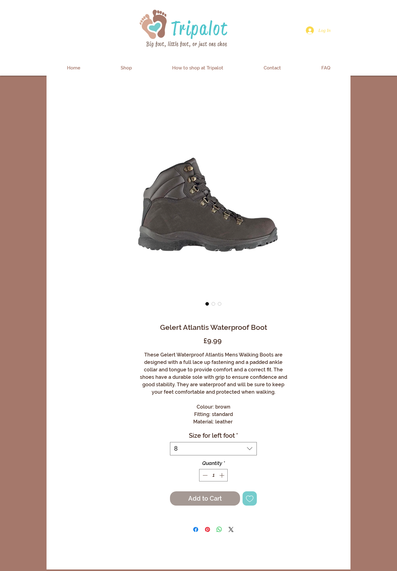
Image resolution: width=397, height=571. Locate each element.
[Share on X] (231, 529)
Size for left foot (213, 435)
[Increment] (222, 475)
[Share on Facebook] (195, 529)
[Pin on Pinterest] (207, 529)
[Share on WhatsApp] (219, 529)
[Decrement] (204, 475)
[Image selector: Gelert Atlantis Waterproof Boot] (207, 304)
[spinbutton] (213, 475)
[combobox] (213, 448)
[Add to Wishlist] (250, 498)
